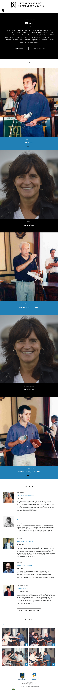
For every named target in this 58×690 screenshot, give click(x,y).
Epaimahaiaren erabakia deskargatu (29, 610)
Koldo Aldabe (28, 143)
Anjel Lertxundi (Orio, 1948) (28, 307)
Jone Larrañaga (28, 225)
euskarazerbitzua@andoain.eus (32, 686)
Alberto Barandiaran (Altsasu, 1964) (28, 472)
